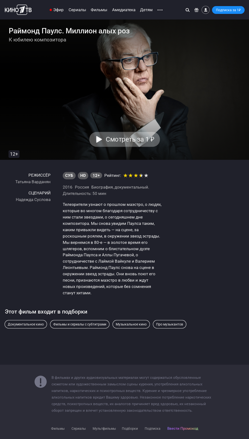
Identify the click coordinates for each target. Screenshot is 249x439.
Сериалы (77, 10)
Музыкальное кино (131, 324)
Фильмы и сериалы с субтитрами (79, 324)
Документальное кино (26, 324)
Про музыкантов (169, 324)
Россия (82, 187)
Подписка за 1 (228, 10)
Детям (146, 10)
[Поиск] (188, 10)
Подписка (152, 428)
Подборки (130, 428)
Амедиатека (123, 10)
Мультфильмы (104, 428)
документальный (131, 187)
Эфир (58, 10)
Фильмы (99, 10)
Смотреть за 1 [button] (130, 139)
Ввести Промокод (182, 428)
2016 (67, 187)
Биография (102, 187)
